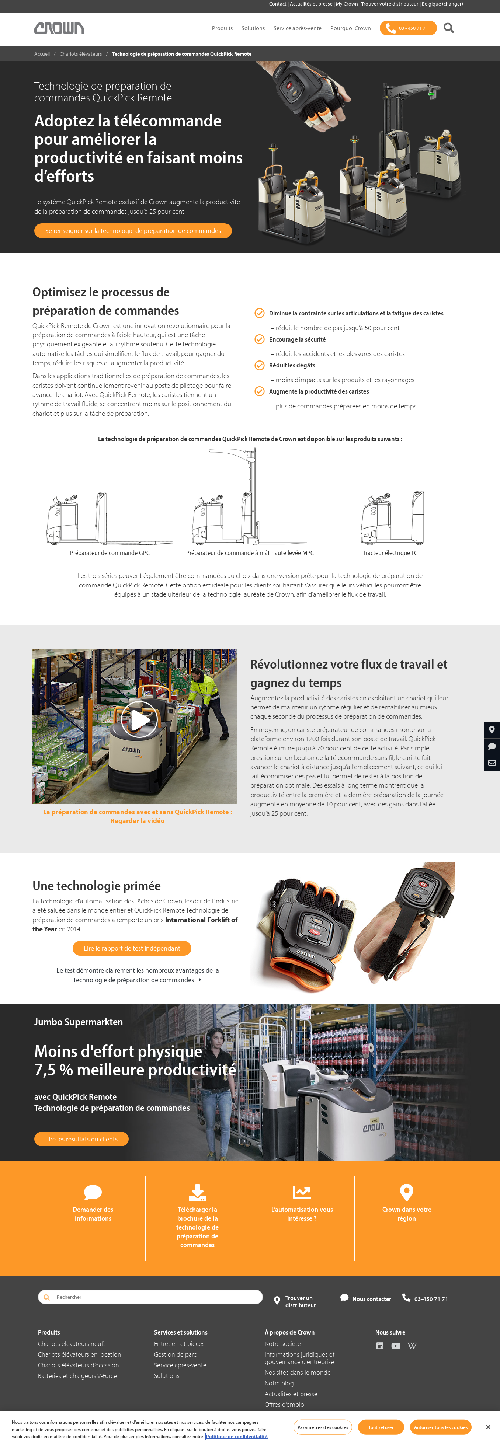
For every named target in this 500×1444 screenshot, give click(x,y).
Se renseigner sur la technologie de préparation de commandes (133, 230)
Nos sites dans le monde (298, 1372)
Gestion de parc (175, 1354)
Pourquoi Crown (350, 28)
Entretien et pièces (179, 1343)
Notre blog (279, 1383)
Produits (222, 28)
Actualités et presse (312, 3)
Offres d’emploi (285, 1404)
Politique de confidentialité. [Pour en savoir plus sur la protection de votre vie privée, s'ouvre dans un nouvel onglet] (237, 1436)
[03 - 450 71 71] (408, 28)
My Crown (347, 3)
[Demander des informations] (492, 747)
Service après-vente (298, 28)
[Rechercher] (448, 28)
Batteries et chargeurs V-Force (77, 1375)
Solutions (253, 28)
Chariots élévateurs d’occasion (78, 1365)
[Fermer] (488, 1427)
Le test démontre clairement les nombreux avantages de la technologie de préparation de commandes (137, 975)
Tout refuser (381, 1427)
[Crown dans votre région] (492, 730)
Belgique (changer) (442, 3)
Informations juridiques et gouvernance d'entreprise (300, 1358)
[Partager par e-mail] (492, 763)
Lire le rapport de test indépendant (132, 948)
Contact (278, 3)
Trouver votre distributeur (390, 3)
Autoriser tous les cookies (441, 1427)
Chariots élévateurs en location (79, 1354)
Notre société (283, 1343)
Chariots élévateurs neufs (72, 1343)
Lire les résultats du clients (81, 1139)
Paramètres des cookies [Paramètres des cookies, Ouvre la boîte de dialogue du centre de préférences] (323, 1427)
